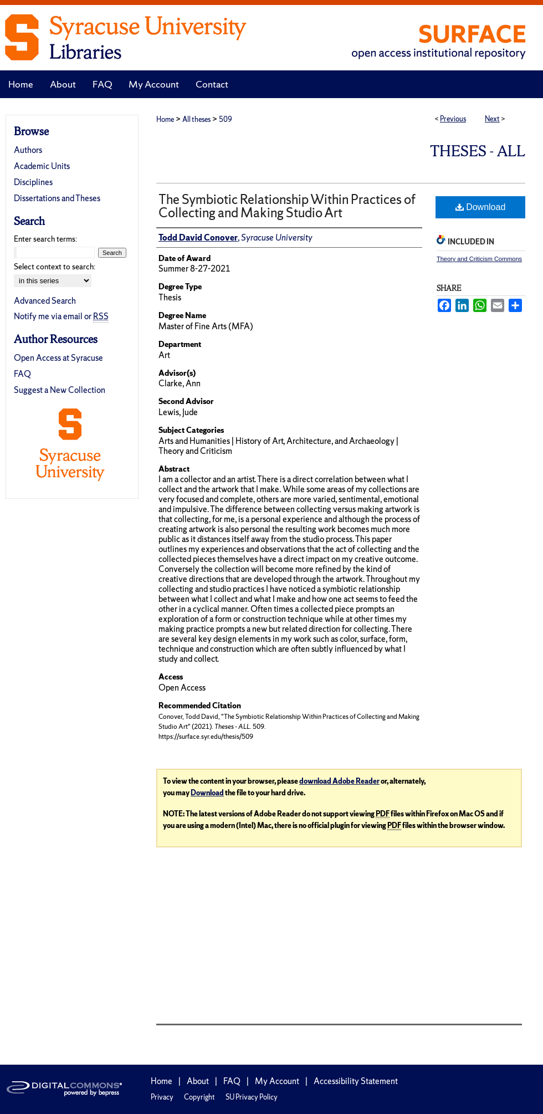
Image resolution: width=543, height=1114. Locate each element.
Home (165, 119)
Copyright (199, 1097)
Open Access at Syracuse (58, 358)
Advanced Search (45, 300)
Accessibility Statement (356, 1081)
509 (225, 119)
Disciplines (33, 182)
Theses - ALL (477, 151)
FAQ (22, 374)
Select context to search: (54, 267)
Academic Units (42, 166)
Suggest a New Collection (59, 390)
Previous (453, 119)
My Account (277, 1081)
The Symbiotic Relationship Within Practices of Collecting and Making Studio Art (287, 206)
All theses (196, 119)
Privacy (162, 1097)
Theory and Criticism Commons (479, 258)
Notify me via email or (61, 316)
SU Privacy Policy (252, 1097)
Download (480, 207)
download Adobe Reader (339, 781)
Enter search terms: (45, 239)
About (198, 1081)
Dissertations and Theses (57, 198)
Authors (28, 150)
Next (492, 119)
